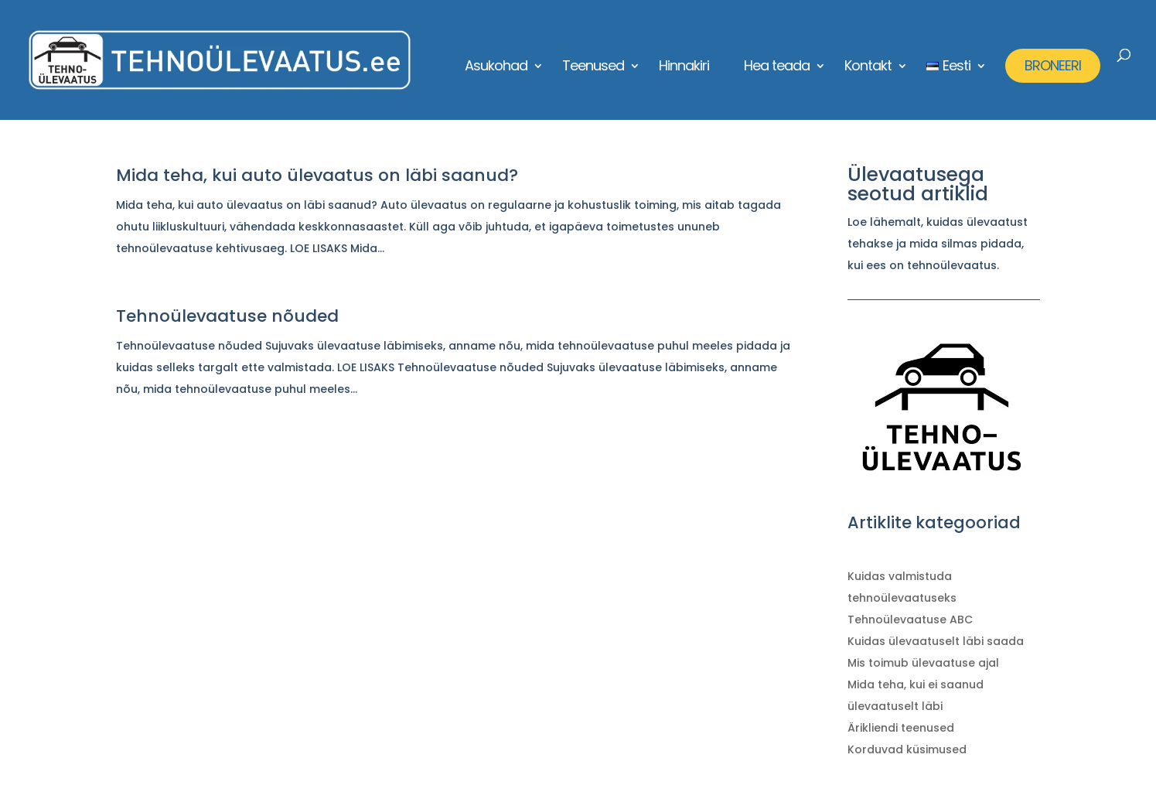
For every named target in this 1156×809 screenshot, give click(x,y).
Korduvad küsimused (907, 749)
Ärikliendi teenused (900, 728)
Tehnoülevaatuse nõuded (227, 316)
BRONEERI (1053, 65)
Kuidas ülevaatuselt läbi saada (935, 641)
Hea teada (777, 67)
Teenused (593, 67)
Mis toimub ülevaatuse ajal (923, 663)
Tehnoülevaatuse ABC (910, 619)
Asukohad (496, 67)
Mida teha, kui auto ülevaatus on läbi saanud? (317, 175)
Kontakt (868, 67)
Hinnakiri (684, 67)
